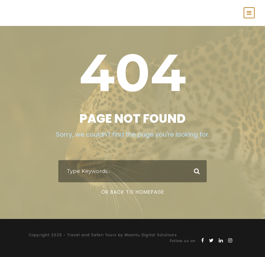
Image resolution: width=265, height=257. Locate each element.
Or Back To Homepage (132, 192)
